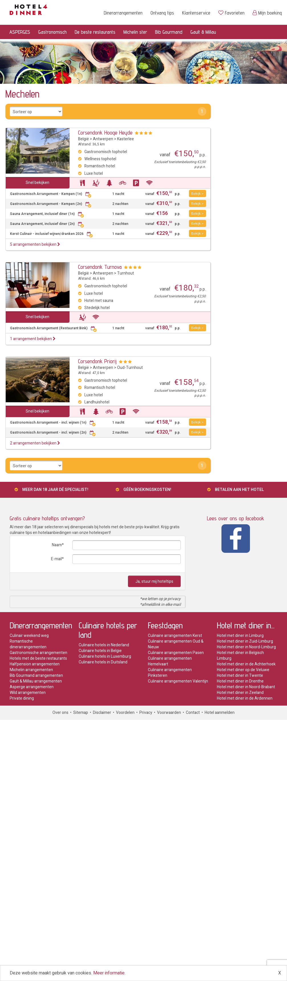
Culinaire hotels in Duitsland (103, 662)
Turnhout (125, 273)
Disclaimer (102, 713)
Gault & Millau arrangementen (36, 681)
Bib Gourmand (168, 32)
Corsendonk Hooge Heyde (105, 132)
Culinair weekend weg (29, 636)
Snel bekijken (37, 183)
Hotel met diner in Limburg (240, 636)
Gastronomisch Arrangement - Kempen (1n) (50, 194)
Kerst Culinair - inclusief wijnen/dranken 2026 (51, 233)
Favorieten (231, 13)
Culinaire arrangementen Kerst (175, 636)
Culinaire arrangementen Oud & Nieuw (175, 644)
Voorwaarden (169, 713)
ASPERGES (19, 32)
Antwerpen (103, 139)
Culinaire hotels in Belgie (100, 651)
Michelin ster (135, 32)
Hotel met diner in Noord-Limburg (246, 647)
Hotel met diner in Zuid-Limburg (245, 641)
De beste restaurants (95, 32)
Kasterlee (125, 139)
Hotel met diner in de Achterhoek (246, 664)
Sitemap (80, 713)
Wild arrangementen (28, 693)
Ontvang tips (162, 13)
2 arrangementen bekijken (35, 443)
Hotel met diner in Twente (240, 676)
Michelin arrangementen (31, 670)
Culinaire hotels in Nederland (104, 645)
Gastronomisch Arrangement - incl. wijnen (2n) (53, 432)
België (83, 139)
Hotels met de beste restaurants (38, 658)
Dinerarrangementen (123, 13)
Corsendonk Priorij (97, 361)
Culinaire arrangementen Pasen (176, 653)
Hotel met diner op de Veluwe (243, 670)
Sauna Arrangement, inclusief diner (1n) (47, 214)
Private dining (22, 698)
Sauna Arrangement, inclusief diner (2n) (47, 224)
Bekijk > (197, 193)
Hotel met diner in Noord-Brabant (246, 687)
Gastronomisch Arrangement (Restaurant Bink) (53, 328)
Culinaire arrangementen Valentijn (178, 681)
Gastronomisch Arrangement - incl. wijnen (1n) (53, 422)
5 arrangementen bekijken (35, 244)
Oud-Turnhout (130, 368)
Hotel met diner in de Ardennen (244, 698)
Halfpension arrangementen (35, 664)
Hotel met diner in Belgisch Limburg (240, 655)
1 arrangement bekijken (33, 339)
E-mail (56, 559)
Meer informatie (109, 973)
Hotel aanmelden (220, 713)
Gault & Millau (203, 32)
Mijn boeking (267, 13)
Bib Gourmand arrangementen (36, 676)
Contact (193, 713)
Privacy (145, 713)
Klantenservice (196, 13)
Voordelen (125, 713)
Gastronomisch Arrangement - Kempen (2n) (50, 204)
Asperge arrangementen (32, 687)
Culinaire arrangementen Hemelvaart (170, 661)
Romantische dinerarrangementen (28, 644)
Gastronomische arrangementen (38, 653)
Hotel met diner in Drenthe (240, 681)
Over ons (60, 713)
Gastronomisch (52, 32)
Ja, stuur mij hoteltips (154, 581)
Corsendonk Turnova (100, 266)
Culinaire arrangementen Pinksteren (170, 673)
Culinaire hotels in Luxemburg (105, 656)
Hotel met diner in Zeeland (240, 693)
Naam (57, 545)
